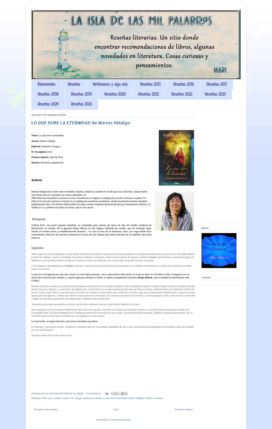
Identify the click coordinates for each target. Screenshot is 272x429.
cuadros (66, 398)
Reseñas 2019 (81, 94)
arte (50, 398)
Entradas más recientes (46, 409)
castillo (56, 398)
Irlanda (98, 398)
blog (44, 207)
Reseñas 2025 (81, 104)
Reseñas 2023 (215, 94)
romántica (158, 398)
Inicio (116, 409)
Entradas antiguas (184, 409)
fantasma (88, 398)
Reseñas (74, 85)
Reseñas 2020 (115, 94)
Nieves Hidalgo (135, 398)
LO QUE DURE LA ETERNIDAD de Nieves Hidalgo (80, 122)
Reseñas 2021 (148, 94)
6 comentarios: (94, 393)
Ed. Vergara (77, 398)
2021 (44, 398)
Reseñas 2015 (150, 85)
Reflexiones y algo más (110, 85)
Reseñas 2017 (217, 85)
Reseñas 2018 (48, 94)
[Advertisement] (221, 167)
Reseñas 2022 (181, 94)
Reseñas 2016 (183, 85)
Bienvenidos (46, 85)
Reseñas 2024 (48, 104)
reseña (148, 398)
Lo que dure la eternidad (115, 398)
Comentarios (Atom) (120, 419)
